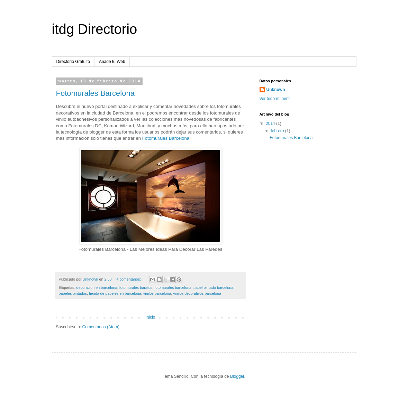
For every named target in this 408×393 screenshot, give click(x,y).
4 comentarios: (129, 279)
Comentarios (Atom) (100, 327)
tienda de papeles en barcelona (115, 293)
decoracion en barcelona (96, 287)
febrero (278, 130)
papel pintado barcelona (213, 287)
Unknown (275, 89)
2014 (271, 123)
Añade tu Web (112, 61)
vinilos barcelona (157, 293)
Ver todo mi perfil (275, 98)
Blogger (237, 376)
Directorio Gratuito (73, 61)
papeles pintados (73, 293)
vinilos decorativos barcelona (197, 293)
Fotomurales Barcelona (95, 93)
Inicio (150, 317)
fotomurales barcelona (172, 287)
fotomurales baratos (135, 287)
